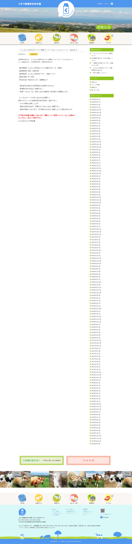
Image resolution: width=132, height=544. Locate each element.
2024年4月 (94, 157)
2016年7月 (94, 385)
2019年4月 (94, 306)
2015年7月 (94, 417)
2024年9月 (94, 149)
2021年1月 (94, 255)
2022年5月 (94, 216)
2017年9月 (94, 348)
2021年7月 (94, 242)
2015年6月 (94, 420)
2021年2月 (94, 253)
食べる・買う (95, 90)
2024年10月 (95, 147)
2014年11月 (95, 438)
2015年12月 (95, 404)
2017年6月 (94, 356)
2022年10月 (95, 202)
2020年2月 (94, 284)
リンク (84, 515)
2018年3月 (94, 335)
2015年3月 (94, 428)
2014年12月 (95, 435)
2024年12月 (95, 141)
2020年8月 (94, 269)
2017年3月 (94, 364)
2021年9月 (94, 237)
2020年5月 (94, 276)
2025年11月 (95, 112)
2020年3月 (94, 282)
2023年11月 (95, 170)
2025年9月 (94, 118)
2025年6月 (94, 126)
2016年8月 (94, 382)
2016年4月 (94, 393)
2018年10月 (95, 322)
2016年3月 (94, 396)
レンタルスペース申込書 (26, 121)
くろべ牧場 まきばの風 (66, 9)
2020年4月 (94, 279)
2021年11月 (95, 231)
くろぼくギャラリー (57, 513)
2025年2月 (94, 136)
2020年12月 (95, 258)
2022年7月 (94, 210)
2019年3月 (94, 308)
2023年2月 (94, 192)
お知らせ (94, 82)
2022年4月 (94, 218)
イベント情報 (95, 84)
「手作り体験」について (98, 73)
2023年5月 (94, 184)
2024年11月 (95, 144)
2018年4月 (94, 332)
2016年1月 (94, 401)
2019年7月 (94, 300)
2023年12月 (95, 168)
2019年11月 (95, 290)
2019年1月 (94, 314)
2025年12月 (95, 110)
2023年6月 (94, 181)
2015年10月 (95, 409)
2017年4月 (94, 361)
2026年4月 (94, 99)
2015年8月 (94, 414)
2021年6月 (94, 245)
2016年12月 (95, 372)
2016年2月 (94, 398)
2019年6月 (94, 303)
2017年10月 (95, 345)
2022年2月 (94, 223)
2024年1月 (94, 165)
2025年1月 (94, 139)
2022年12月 (95, 197)
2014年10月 (95, 441)
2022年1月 (94, 226)
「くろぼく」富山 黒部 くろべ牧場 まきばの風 (29, 4)
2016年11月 (95, 375)
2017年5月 (94, 359)
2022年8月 (94, 208)
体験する (94, 87)
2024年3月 (94, 160)
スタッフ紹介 (69, 509)
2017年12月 (95, 340)
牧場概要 (85, 509)
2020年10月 (95, 263)
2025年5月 (94, 128)
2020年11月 (95, 261)
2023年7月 (94, 178)
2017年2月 (94, 367)
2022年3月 (94, 221)
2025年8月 (94, 120)
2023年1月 (94, 194)
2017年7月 (94, 353)
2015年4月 (94, 425)
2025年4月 (94, 131)
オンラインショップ (71, 513)
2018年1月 (94, 337)
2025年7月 (94, 123)
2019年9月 (94, 295)
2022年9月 (94, 205)
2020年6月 (94, 274)
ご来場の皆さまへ (70, 511)
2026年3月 (94, 102)
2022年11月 (95, 200)
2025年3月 (94, 133)
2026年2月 (94, 104)
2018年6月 (94, 327)
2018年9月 (94, 324)
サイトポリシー (87, 513)
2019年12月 (95, 287)
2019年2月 (94, 311)
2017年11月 (95, 343)
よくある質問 (55, 515)
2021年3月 (94, 250)
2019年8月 (94, 298)
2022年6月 (94, 213)
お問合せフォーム (87, 511)
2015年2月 (94, 430)
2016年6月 (94, 388)
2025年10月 (95, 115)
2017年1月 (94, 369)
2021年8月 (94, 239)
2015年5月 (94, 422)
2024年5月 (94, 155)
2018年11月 (95, 319)
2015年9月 (94, 412)
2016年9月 (94, 380)
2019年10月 (95, 292)
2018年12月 (95, 316)
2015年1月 (94, 433)
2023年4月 (94, 186)
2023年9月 (94, 176)
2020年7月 (94, 271)
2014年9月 (94, 443)
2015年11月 (95, 406)
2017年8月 (94, 351)
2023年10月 (95, 173)
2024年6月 (94, 152)
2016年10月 (95, 377)
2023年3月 (94, 189)
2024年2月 (94, 163)
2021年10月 (95, 234)
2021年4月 (94, 247)
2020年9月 (94, 266)
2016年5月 (94, 390)
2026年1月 (94, 107)
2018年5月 (94, 329)
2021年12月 (95, 229)
